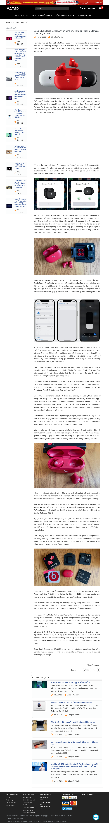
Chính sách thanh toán (29, 812)
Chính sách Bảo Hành (29, 800)
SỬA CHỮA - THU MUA (64, 15)
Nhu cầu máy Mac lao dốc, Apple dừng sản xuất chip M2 (20, 35)
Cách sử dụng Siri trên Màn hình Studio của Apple (20, 165)
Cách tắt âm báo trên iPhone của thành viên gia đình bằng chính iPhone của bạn (20, 202)
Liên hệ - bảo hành (11, 802)
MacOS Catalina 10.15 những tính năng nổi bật (71, 702)
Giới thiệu (8, 797)
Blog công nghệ (84, 15)
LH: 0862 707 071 (87, 9)
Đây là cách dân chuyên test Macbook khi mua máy (73, 722)
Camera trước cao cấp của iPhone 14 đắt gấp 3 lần (19, 131)
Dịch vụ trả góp (27, 797)
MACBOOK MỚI (20, 15)
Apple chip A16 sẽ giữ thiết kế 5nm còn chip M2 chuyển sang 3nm (20, 94)
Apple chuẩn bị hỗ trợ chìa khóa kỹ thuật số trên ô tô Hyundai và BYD (21, 75)
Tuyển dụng (9, 800)
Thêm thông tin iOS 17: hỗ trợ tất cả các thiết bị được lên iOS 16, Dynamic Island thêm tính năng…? (20, 55)
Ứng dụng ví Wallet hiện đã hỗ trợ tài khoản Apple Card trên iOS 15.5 (20, 113)
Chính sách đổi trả (28, 810)
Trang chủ (10, 22)
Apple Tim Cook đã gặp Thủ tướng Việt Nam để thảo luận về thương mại (20, 184)
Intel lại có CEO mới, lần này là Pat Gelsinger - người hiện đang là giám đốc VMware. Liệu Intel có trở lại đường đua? (74, 766)
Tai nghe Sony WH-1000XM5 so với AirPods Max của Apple (20, 148)
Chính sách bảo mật (28, 807)
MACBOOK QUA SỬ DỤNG (41, 15)
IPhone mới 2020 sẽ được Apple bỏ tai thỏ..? (70, 682)
